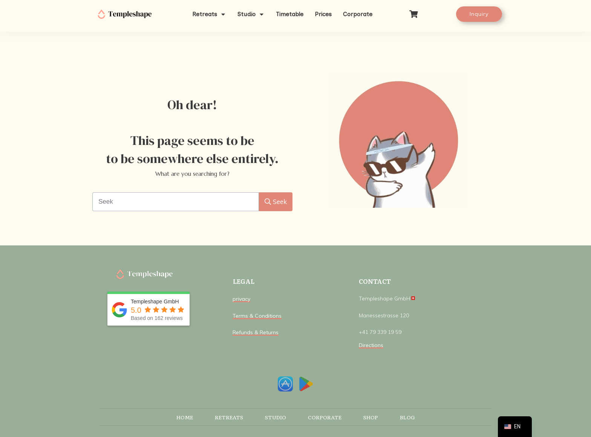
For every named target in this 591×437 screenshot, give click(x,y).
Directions (371, 345)
